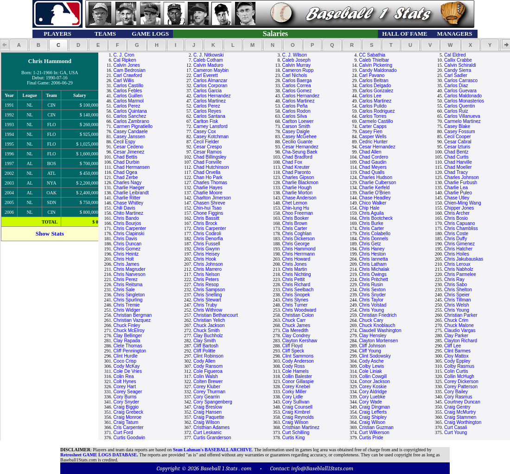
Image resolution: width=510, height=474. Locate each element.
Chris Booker (295, 218)
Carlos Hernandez (212, 95)
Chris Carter (294, 228)
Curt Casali (455, 427)
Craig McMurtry (460, 412)
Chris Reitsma (128, 284)
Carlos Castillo (128, 85)
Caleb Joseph (296, 60)
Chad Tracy (456, 172)
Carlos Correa (296, 85)
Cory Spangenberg (212, 401)
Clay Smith (204, 340)
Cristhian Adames (211, 427)
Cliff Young (370, 350)
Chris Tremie (127, 304)
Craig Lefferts (373, 412)
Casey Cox (204, 131)
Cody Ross (293, 366)
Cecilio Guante (297, 141)
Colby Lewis (371, 366)
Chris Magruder (130, 269)
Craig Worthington (462, 422)
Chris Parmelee (460, 274)
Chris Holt (124, 259)
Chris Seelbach (297, 289)
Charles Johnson (461, 177)
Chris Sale (124, 289)
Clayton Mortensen (378, 340)
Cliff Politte (204, 350)
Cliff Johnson (372, 345)
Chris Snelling (207, 294)
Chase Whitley (128, 202)
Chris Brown (294, 223)
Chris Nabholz (458, 269)
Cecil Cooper (457, 136)
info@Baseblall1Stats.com (322, 468)
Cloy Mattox (456, 356)
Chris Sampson (209, 289)
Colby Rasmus (459, 366)
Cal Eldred (455, 55)
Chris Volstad (372, 304)
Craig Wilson (206, 422)
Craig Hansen (207, 412)
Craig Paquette (208, 417)
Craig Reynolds (297, 417)
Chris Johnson (208, 264)
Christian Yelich (209, 320)
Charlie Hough (297, 187)
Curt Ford (123, 432)
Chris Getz (370, 243)
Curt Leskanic (207, 432)
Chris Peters (206, 279)
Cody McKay (127, 366)
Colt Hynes (125, 381)
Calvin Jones (127, 65)
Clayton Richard (460, 340)
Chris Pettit (293, 279)
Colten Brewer (208, 381)
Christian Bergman (133, 315)
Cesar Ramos (207, 151)
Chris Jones (294, 264)
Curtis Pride (371, 437)
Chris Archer (457, 213)
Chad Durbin (127, 162)
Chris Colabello (374, 233)
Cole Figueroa (208, 371)
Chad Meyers (372, 167)
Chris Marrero (207, 269)
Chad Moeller (458, 167)
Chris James (127, 264)
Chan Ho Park (208, 177)
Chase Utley (456, 197)
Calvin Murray (296, 65)
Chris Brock (205, 223)
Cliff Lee (452, 345)
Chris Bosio (456, 218)
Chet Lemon (294, 202)
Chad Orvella (206, 172)
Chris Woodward (299, 310)
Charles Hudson (375, 177)
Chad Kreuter (295, 167)
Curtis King (293, 437)
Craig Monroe (128, 417)
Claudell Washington (380, 330)
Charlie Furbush (460, 182)
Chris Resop (206, 284)
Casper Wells (372, 136)
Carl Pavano (371, 75)
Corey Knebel (296, 386)
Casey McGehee (299, 136)
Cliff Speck (293, 350)
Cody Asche (371, 361)
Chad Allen (370, 151)
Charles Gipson (298, 177)
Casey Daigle (295, 131)
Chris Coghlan (296, 233)
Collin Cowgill (373, 376)
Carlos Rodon (296, 111)
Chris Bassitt (206, 218)
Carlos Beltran (373, 80)
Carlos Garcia (207, 90)
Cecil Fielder (206, 141)
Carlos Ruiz (456, 111)
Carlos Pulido (372, 106)
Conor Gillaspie (297, 381)
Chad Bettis (126, 157)
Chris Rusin (371, 284)
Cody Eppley (457, 361)
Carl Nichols (294, 75)
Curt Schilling (295, 432)
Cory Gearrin (206, 396)
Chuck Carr (294, 320)
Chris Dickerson (298, 238)
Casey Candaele (131, 131)
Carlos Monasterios (464, 100)
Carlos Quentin (459, 106)
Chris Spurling (128, 299)
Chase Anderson (299, 197)
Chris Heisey (206, 253)
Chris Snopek (296, 294)
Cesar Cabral (458, 141)
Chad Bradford (297, 157)
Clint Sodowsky (374, 356)
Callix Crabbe (458, 60)
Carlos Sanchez (130, 116)
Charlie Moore (208, 192)
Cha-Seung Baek (299, 151)
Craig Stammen (460, 417)
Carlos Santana (209, 116)
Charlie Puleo (458, 192)
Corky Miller (294, 391)
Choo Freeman (297, 213)
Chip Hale (369, 208)
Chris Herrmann (298, 253)
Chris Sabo (455, 284)
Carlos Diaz (456, 85)
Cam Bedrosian (130, 70)
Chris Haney (371, 248)
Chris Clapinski (129, 233)
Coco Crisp (125, 361)
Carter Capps (372, 126)
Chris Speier (457, 294)
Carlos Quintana (130, 111)
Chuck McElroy (129, 330)
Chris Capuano (459, 223)
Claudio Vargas (460, 330)
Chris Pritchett (373, 279)
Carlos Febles (128, 90)
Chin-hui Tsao (207, 208)
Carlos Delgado (375, 85)
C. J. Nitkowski (208, 55)
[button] (18, 45)
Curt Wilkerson (374, 432)
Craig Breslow (207, 407)
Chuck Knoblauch (377, 325)
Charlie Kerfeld (374, 187)
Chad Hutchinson (211, 167)
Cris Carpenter (129, 427)
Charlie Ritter (127, 197)
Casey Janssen (129, 136)
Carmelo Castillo (376, 121)
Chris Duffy (455, 238)
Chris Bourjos (127, 223)
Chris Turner (294, 304)
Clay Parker (456, 335)
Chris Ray (454, 279)
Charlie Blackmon (300, 182)
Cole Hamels (295, 371)
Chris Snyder (372, 294)
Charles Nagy (128, 182)
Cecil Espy (124, 141)
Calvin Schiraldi (460, 65)
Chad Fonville (207, 162)
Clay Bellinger (128, 335)
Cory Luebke (372, 396)
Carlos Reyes (207, 111)
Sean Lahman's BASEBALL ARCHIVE (212, 449)
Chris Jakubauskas (463, 259)
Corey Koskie (372, 386)
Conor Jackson (374, 381)
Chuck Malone (459, 325)
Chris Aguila (371, 213)
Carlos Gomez (297, 90)
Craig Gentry (457, 407)
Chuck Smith (206, 330)
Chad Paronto (296, 172)
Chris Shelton (458, 289)
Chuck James (296, 325)
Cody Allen (204, 361)
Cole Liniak (370, 371)
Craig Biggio (126, 407)
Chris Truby (205, 304)
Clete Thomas (128, 345)
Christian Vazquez (132, 320)
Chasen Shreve (209, 202)
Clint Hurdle (126, 356)
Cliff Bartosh (205, 345)
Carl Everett (205, 75)
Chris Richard (296, 284)
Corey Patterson (461, 386)
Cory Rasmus (458, 396)
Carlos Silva (294, 116)
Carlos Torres (372, 116)
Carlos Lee (370, 95)
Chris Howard (296, 259)
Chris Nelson (206, 274)
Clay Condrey (296, 335)
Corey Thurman (209, 391)
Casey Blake (457, 126)
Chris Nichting (296, 274)
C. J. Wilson (294, 55)
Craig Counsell (297, 407)
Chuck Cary (371, 320)
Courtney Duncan (462, 401)
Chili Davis (124, 208)
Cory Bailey (456, 391)
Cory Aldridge (373, 391)
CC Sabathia (372, 55)
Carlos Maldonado (463, 95)
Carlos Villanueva (462, 116)
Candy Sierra (457, 70)
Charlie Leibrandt (131, 192)
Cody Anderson (297, 361)
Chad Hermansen (132, 167)
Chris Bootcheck (376, 218)
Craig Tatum (126, 422)
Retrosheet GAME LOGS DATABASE (98, 454)
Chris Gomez (127, 248)
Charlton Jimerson (212, 197)
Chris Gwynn (206, 248)
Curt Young (455, 432)
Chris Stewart (207, 299)
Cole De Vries (128, 371)
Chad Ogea (125, 172)
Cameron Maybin (211, 70)
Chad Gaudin (372, 162)
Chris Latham (372, 264)
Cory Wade (370, 401)
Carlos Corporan (210, 85)
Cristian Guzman (376, 427)
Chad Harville (458, 162)
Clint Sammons (297, 356)
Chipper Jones (459, 208)
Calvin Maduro (208, 65)
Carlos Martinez (209, 100)
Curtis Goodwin (129, 437)
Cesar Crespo (207, 146)
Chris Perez (126, 279)
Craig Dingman (374, 407)
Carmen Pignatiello (133, 126)
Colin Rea (124, 376)
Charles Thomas (210, 182)
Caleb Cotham (208, 60)
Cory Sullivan (295, 401)
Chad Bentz (456, 151)
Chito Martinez (128, 213)
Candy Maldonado (377, 70)
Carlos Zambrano (131, 121)
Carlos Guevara (460, 90)
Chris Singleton (129, 294)
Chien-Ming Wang (462, 202)
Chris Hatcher (458, 248)
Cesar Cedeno (128, 146)
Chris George (295, 243)
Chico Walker (372, 202)
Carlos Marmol (129, 100)
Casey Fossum (459, 131)
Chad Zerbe (126, 177)
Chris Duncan (128, 243)
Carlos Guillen (128, 95)
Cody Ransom (208, 366)
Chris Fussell (206, 243)
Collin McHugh (459, 376)
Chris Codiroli (207, 233)
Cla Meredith (295, 330)
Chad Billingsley (209, 157)
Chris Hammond (298, 248)
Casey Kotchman (211, 136)
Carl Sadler (455, 75)
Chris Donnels (373, 238)
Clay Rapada (127, 340)
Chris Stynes (295, 299)
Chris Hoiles (456, 253)
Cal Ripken (125, 60)
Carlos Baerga (297, 80)
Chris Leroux (457, 264)
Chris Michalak (374, 269)
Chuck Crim (456, 320)
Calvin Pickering (375, 65)
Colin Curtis (456, 371)
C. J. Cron (124, 55)
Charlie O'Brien (374, 192)
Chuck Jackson (209, 325)
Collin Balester (297, 376)
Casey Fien (370, 131)
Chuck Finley (127, 325)
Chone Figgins (208, 213)
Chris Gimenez (459, 243)
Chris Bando (126, 218)
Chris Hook (204, 259)
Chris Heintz (126, 253)
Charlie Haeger (129, 187)
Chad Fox (292, 162)
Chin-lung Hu (295, 208)
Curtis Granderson (212, 437)
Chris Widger (127, 310)
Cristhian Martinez (300, 427)
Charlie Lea (456, 187)
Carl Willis (124, 80)
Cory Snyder (127, 401)
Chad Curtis (456, 157)
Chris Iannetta (373, 259)
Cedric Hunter (373, 141)
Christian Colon (297, 315)
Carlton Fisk (205, 121)
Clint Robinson (208, 356)
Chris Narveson (130, 274)
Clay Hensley (372, 335)
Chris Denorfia (208, 238)
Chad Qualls (371, 172)
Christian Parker (461, 315)
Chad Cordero (373, 157)
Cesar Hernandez (300, 146)
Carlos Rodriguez (377, 111)
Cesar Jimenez (129, 151)
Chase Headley (374, 197)
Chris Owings (372, 274)
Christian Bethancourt (215, 315)
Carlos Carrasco (461, 80)
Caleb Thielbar (374, 60)
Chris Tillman (457, 299)
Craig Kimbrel (296, 412)
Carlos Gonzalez (376, 90)
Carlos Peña (294, 106)
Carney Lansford (210, 126)
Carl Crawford (128, 75)
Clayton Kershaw (299, 340)
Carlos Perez (127, 106)
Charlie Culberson (377, 182)
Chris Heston (372, 253)
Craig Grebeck (128, 412)
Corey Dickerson (461, 381)
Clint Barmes (457, 350)
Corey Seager (128, 391)
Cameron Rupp (297, 70)
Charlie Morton (297, 192)
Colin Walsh (205, 376)
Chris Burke (371, 223)
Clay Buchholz (208, 335)
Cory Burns (125, 396)
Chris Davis (125, 238)
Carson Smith (296, 126)
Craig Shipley (372, 417)
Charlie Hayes (208, 187)
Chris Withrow (207, 310)
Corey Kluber (206, 386)
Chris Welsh (456, 304)
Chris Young (371, 310)
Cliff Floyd (292, 345)
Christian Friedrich (377, 315)
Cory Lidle (292, 396)
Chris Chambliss (461, 228)
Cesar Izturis (457, 146)
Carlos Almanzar (210, 80)
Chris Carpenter (130, 228)
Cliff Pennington (130, 350)
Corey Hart (125, 386)
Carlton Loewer (297, 121)
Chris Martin (294, 269)
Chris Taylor (371, 299)
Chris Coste (456, 233)
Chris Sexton (372, 289)
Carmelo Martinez (462, 121)
